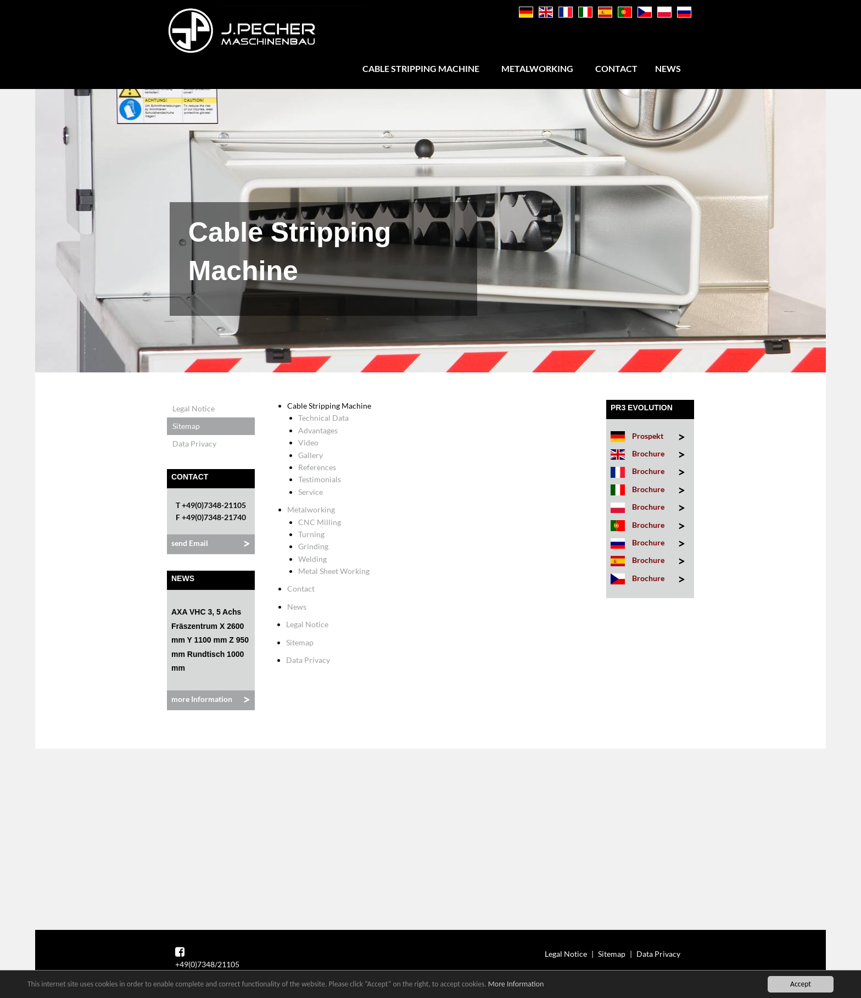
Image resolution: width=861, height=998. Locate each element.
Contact (616, 68)
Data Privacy (194, 443)
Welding (312, 559)
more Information (201, 699)
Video (308, 442)
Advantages (318, 430)
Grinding (313, 546)
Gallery (310, 455)
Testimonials (319, 479)
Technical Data (323, 417)
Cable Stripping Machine (420, 68)
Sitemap (186, 426)
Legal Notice (193, 408)
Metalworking (537, 68)
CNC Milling (319, 522)
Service (310, 492)
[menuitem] (423, 68)
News (668, 68)
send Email (189, 543)
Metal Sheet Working (334, 571)
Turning (311, 534)
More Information (516, 984)
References (317, 467)
